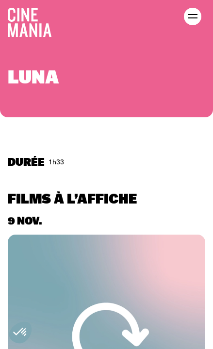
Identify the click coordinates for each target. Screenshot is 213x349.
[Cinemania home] (33, 20)
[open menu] (192, 16)
